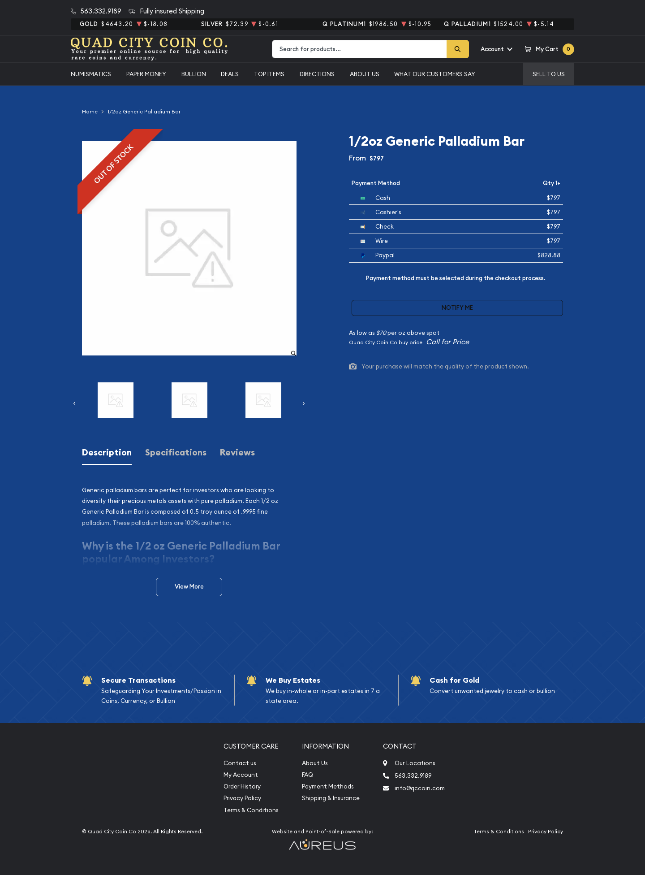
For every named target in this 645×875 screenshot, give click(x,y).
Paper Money (146, 74)
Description (107, 452)
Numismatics (91, 74)
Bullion (193, 74)
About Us (364, 74)
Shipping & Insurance (331, 798)
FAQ (307, 775)
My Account (241, 775)
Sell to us (549, 74)
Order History (242, 786)
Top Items (269, 74)
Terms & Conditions (251, 810)
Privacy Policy (242, 798)
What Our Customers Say (434, 74)
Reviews (237, 452)
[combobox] (359, 49)
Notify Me (457, 308)
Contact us (240, 763)
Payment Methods (328, 786)
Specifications (175, 452)
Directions (317, 74)
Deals (230, 74)
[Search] (458, 49)
